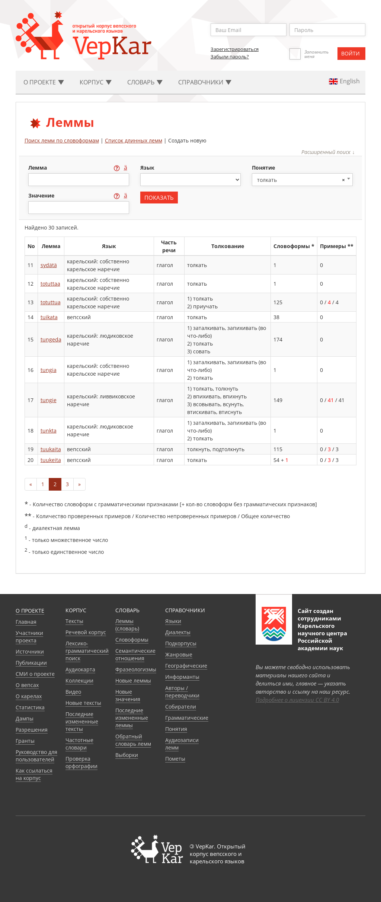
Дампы (24, 718)
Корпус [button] (96, 82)
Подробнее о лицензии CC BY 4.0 (297, 699)
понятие (263, 167)
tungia (49, 369)
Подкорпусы (180, 643)
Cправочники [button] (204, 82)
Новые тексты (83, 702)
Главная (26, 621)
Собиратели (180, 706)
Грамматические (186, 717)
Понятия (176, 728)
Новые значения (127, 695)
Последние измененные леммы (131, 718)
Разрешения (32, 729)
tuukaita (51, 449)
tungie (49, 400)
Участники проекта (29, 636)
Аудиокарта (80, 669)
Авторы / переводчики (182, 691)
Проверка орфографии (81, 762)
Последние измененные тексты (81, 721)
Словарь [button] (145, 82)
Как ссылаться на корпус (34, 774)
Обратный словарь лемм (133, 740)
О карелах (29, 696)
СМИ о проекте (35, 673)
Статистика (30, 707)
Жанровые (178, 654)
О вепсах (27, 684)
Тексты (74, 621)
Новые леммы (133, 680)
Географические (186, 665)
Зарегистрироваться (235, 49)
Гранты (25, 740)
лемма (38, 167)
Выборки (126, 754)
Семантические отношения (135, 654)
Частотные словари (79, 743)
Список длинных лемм (133, 140)
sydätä (49, 265)
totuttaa (50, 283)
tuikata (49, 317)
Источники (30, 651)
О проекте (30, 610)
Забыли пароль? (230, 56)
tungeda (51, 339)
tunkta (49, 430)
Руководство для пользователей (36, 755)
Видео (73, 691)
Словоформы (131, 639)
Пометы (175, 758)
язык (147, 167)
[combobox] (302, 179)
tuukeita (51, 459)
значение (42, 195)
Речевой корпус (85, 632)
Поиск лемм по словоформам (62, 140)
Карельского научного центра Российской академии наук (322, 637)
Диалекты (177, 632)
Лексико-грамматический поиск (87, 651)
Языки (173, 621)
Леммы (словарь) (127, 624)
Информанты (182, 676)
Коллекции (79, 680)
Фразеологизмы (135, 669)
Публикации (31, 662)
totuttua (51, 302)
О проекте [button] (43, 82)
